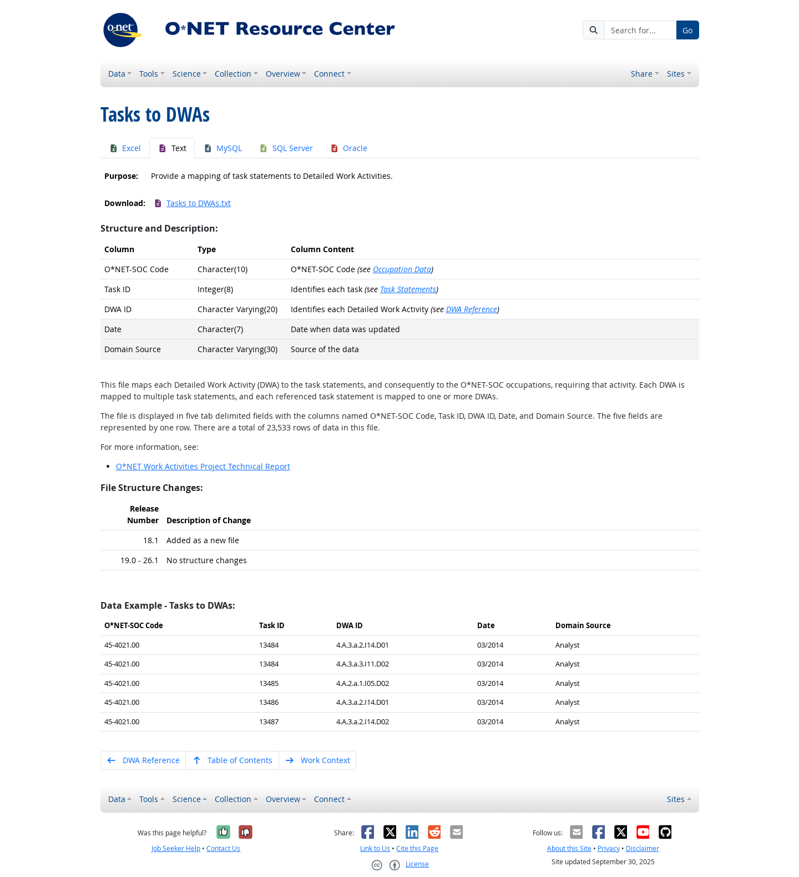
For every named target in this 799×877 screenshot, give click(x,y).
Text (172, 148)
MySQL (222, 148)
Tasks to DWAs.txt (192, 203)
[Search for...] (640, 30)
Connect (329, 73)
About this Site (569, 848)
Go (687, 30)
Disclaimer (642, 848)
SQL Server (286, 148)
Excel (125, 148)
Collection (233, 73)
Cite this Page (417, 848)
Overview (283, 73)
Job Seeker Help (175, 848)
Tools (148, 73)
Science (187, 73)
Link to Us (375, 848)
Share (642, 73)
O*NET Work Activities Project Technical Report (203, 466)
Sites (676, 73)
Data (116, 73)
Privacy (609, 848)
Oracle (349, 148)
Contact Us (223, 848)
